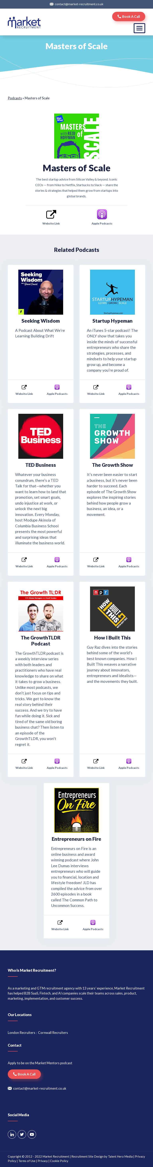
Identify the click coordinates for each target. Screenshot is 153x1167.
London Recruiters (21, 1032)
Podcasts (15, 98)
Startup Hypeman (112, 321)
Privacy (43, 1161)
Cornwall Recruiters (53, 1032)
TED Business (40, 465)
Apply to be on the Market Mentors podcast (40, 1063)
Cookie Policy (59, 1161)
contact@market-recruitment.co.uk (79, 4)
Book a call (131, 16)
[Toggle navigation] (139, 28)
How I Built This (112, 637)
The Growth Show (112, 465)
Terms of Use (26, 1161)
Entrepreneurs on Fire (76, 839)
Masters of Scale (76, 168)
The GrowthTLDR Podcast (41, 640)
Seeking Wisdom (41, 321)
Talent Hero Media (120, 1156)
